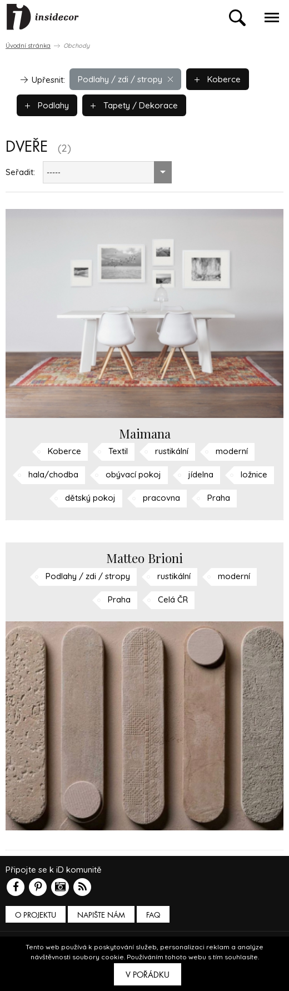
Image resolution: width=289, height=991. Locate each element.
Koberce (218, 79)
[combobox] (107, 172)
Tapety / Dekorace (134, 105)
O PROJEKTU (35, 915)
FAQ (153, 915)
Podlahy (47, 105)
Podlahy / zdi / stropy (125, 79)
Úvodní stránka (28, 45)
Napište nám (101, 915)
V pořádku (148, 975)
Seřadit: (20, 172)
